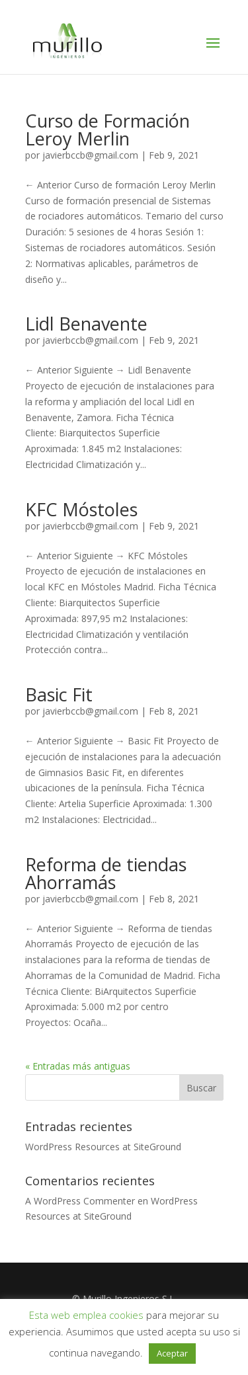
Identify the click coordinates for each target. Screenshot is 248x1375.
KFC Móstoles (81, 509)
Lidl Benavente (86, 323)
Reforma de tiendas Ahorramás (105, 873)
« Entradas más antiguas (77, 1066)
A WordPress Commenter (80, 1201)
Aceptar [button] (172, 1353)
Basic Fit (59, 694)
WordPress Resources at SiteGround (103, 1146)
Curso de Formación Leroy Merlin (107, 129)
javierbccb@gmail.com (90, 155)
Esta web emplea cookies (86, 1314)
